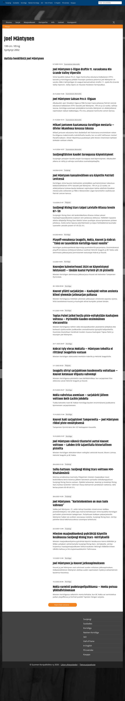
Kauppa (73, 3)
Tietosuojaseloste (87, 664)
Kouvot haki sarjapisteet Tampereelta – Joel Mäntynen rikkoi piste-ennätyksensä (86, 421)
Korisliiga (24, 3)
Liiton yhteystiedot (69, 664)
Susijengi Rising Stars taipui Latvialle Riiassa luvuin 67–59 (84, 209)
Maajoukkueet (29, 22)
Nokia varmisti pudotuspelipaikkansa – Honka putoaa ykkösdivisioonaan (85, 588)
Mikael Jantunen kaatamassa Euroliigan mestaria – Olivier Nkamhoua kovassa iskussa (83, 126)
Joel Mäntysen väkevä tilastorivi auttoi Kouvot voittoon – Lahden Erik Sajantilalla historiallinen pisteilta (82, 445)
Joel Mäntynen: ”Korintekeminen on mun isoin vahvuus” (80, 503)
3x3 (42, 3)
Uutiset (61, 22)
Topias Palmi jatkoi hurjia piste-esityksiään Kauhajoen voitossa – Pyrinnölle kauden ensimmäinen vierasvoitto (85, 319)
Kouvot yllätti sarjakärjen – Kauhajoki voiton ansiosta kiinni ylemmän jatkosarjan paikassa (85, 293)
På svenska (65, 3)
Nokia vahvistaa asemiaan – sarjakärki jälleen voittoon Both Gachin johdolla (80, 397)
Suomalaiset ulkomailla (72, 64)
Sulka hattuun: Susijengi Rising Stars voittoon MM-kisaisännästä (83, 471)
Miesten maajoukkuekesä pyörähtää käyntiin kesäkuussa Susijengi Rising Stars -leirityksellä (81, 535)
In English (57, 3)
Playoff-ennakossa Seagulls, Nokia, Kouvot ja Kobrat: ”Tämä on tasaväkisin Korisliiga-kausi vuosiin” (84, 241)
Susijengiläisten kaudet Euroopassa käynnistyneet (83, 154)
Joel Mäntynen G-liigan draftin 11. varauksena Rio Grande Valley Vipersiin (82, 71)
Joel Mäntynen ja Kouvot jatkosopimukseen (79, 563)
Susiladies (16, 3)
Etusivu (9, 22)
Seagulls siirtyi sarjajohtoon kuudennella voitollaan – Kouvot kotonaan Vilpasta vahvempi (85, 372)
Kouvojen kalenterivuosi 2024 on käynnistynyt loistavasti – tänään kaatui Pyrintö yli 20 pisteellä (83, 268)
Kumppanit (71, 22)
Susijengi (8, 3)
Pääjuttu (68, 203)
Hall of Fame (49, 3)
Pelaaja (7, 27)
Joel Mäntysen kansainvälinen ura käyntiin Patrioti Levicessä (83, 177)
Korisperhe (43, 22)
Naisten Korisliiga (33, 3)
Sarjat (17, 22)
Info (52, 22)
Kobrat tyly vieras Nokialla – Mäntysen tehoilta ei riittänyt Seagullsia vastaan (83, 350)
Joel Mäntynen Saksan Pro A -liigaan (74, 98)
